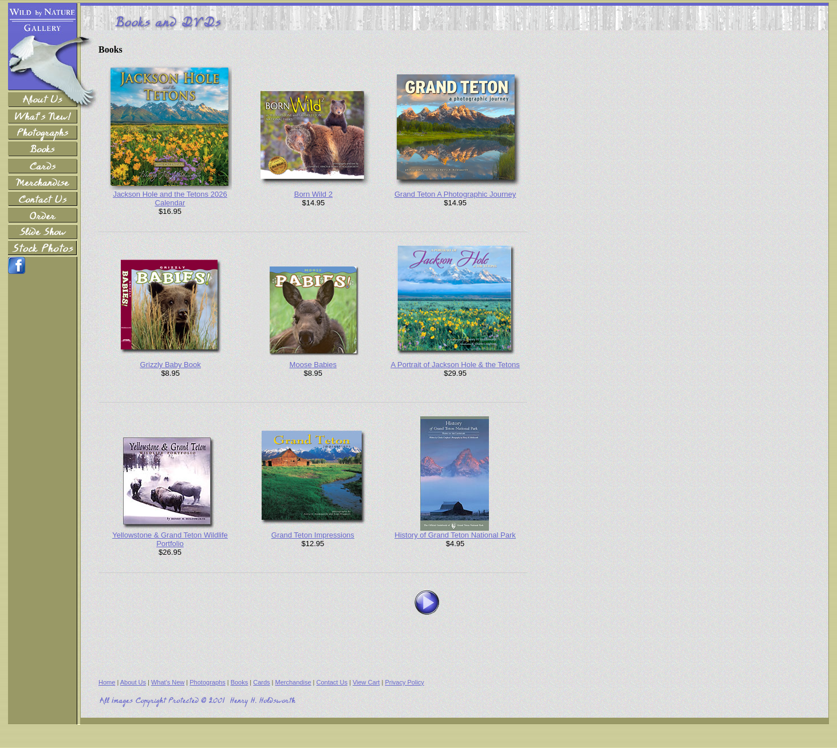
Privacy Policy (404, 682)
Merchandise (293, 682)
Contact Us (332, 682)
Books (239, 682)
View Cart (366, 682)
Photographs (207, 682)
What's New (167, 682)
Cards (261, 682)
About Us (133, 682)
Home (106, 682)
